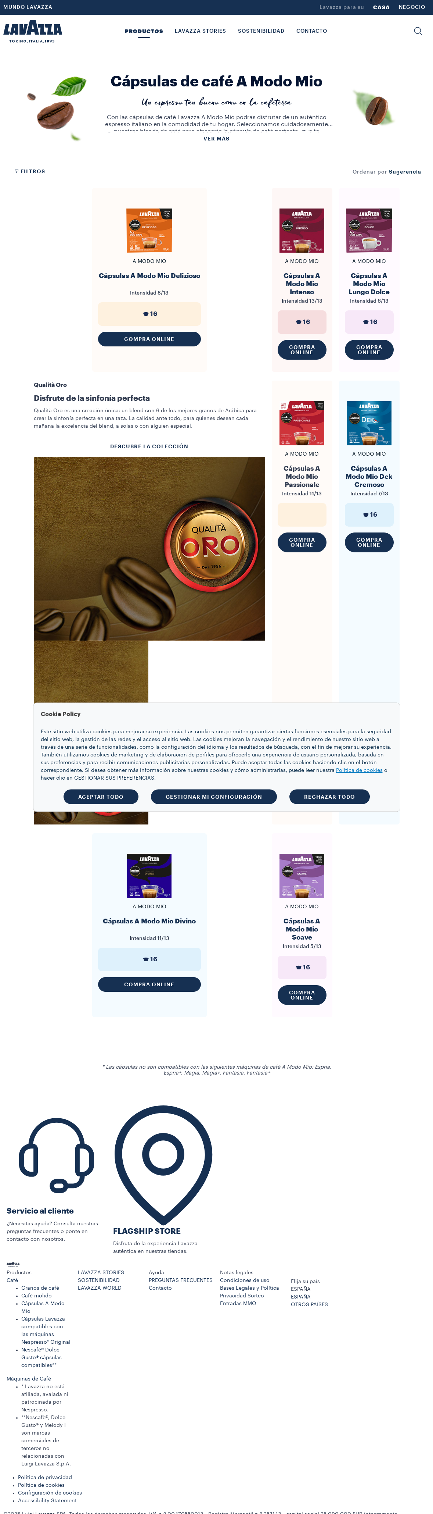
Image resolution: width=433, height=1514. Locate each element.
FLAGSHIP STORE (147, 1231)
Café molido (36, 1296)
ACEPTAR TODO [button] (101, 796)
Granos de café (40, 1288)
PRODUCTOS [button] (144, 31)
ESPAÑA (301, 1297)
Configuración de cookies (50, 1493)
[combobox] (405, 171)
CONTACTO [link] (311, 31)
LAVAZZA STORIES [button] (200, 31)
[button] (418, 31)
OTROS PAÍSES (309, 1304)
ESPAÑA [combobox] (301, 1289)
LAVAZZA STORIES (101, 1272)
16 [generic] (149, 314)
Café (12, 1280)
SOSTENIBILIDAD (99, 1280)
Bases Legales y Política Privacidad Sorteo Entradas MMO (249, 1296)
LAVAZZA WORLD (100, 1288)
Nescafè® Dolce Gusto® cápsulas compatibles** (41, 1357)
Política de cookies (41, 1485)
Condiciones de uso (245, 1280)
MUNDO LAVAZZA (28, 7)
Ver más (216, 138)
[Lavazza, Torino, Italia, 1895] (32, 31)
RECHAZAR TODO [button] (329, 796)
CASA (381, 7)
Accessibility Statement (47, 1500)
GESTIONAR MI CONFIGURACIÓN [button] (214, 796)
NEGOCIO (412, 7)
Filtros (29, 171)
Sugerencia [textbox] (405, 171)
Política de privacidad (45, 1477)
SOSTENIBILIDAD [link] (261, 31)
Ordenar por (370, 172)
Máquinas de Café (29, 1379)
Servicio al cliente (40, 1211)
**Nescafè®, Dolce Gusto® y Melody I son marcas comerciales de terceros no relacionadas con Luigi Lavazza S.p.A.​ (46, 1441)
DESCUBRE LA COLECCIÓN (149, 446)
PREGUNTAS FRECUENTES (181, 1280)
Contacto (160, 1288)
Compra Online (149, 339)
